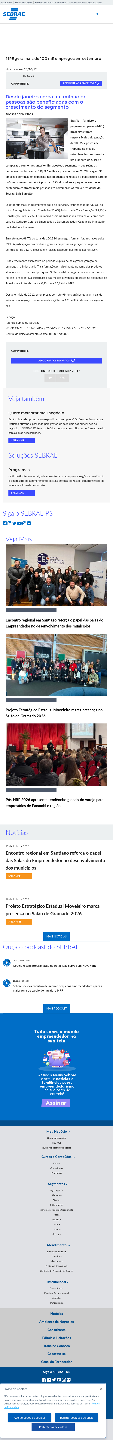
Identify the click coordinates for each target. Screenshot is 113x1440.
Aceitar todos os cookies (29, 1417)
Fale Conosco (56, 1261)
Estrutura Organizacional (56, 1293)
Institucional (6, 2)
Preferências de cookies (53, 1427)
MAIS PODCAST (56, 1008)
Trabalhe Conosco (56, 1346)
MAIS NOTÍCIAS (56, 936)
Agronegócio (56, 1190)
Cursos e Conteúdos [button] (56, 1157)
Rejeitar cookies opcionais (76, 1417)
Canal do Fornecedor (56, 1362)
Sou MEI (56, 1142)
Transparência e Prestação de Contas (85, 2)
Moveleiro (57, 1219)
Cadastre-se (56, 1354)
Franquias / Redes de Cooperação (56, 1209)
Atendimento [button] (56, 1245)
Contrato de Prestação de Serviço (56, 1271)
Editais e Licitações (23, 2)
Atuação (56, 1298)
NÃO (62, 377)
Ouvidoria (57, 1256)
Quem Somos (56, 1288)
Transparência (56, 1302)
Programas (56, 1173)
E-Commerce (56, 1205)
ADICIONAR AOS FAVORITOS (81, 83)
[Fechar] (101, 1389)
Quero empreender (56, 1138)
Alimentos (57, 1195)
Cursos (56, 1163)
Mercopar (56, 1234)
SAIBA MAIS (17, 440)
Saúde (56, 1224)
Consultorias (56, 1168)
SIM (50, 377)
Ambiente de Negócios (56, 1322)
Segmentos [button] (56, 1184)
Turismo (56, 1229)
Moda (57, 1214)
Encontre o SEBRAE (44, 2)
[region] (53, 1410)
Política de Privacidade (56, 1266)
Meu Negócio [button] (56, 1131)
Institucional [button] (56, 1282)
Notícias (56, 1313)
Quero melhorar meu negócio (56, 1147)
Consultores (60, 2)
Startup (56, 1200)
